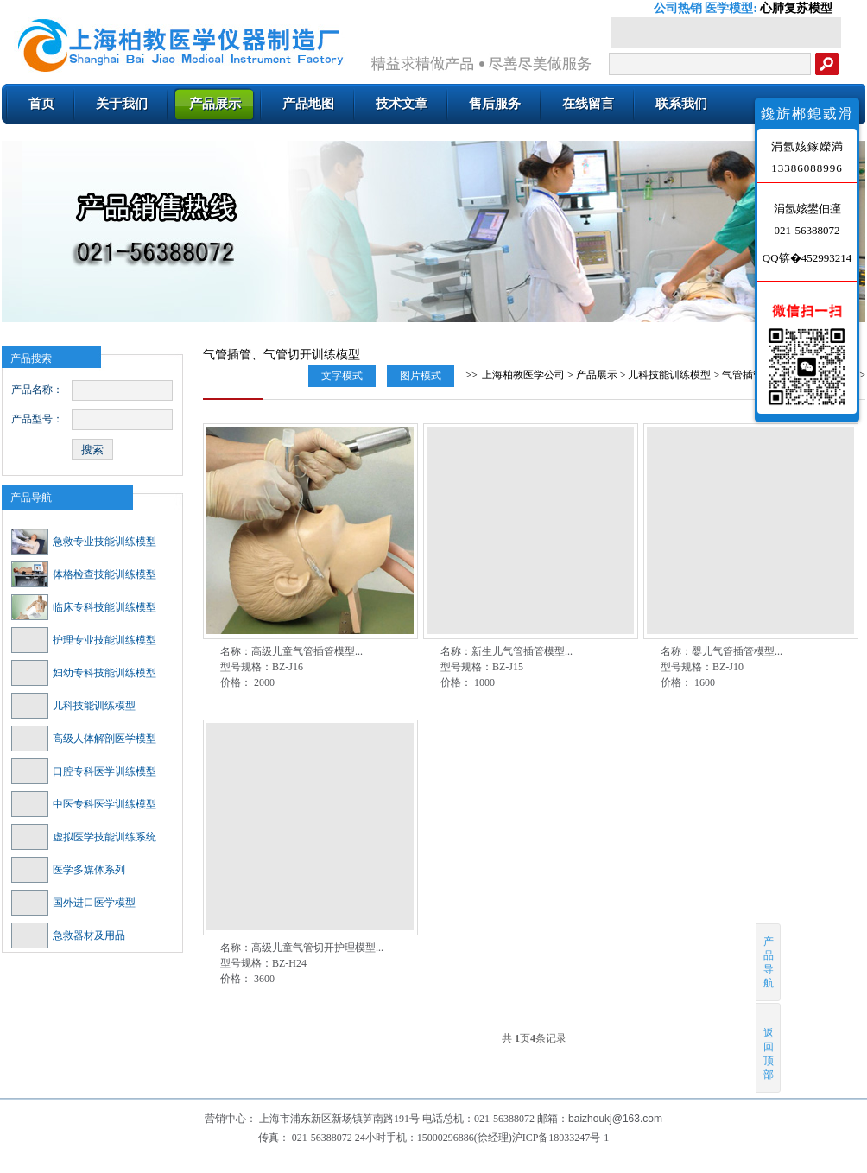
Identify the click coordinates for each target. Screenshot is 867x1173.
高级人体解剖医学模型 (83, 738)
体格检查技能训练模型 (83, 574)
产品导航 (31, 497)
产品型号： (37, 419)
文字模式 (342, 376)
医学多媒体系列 (68, 870)
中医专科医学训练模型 (83, 804)
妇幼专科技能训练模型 (83, 673)
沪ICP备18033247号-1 (561, 1138)
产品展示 (596, 375)
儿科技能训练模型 (73, 706)
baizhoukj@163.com (615, 1119)
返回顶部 (769, 1047)
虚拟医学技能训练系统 (83, 837)
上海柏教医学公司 (523, 375)
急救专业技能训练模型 (83, 542)
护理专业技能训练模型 (83, 640)
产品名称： (37, 390)
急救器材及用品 (68, 935)
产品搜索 (31, 358)
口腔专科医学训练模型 (83, 771)
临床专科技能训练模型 (83, 607)
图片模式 (420, 376)
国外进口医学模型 (73, 903)
